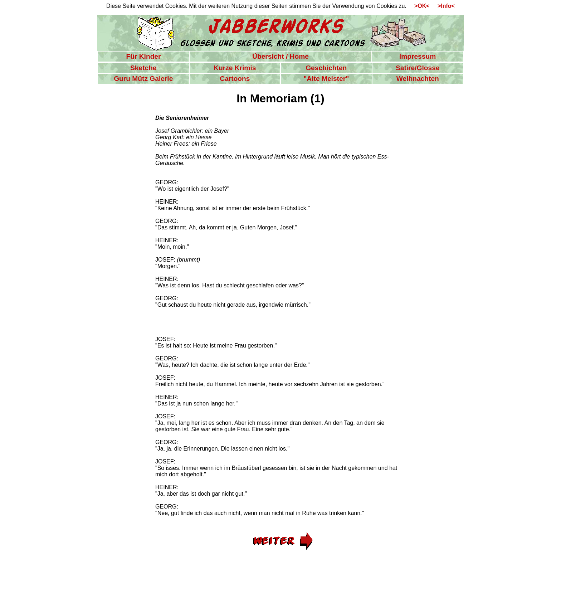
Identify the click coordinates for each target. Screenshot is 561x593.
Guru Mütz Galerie (143, 78)
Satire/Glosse (418, 68)
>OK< (419, 6)
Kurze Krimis (235, 68)
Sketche (143, 68)
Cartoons (235, 78)
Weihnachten (417, 78)
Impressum (417, 56)
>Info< (443, 6)
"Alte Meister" (326, 78)
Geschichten (326, 68)
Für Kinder (143, 56)
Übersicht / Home (280, 56)
